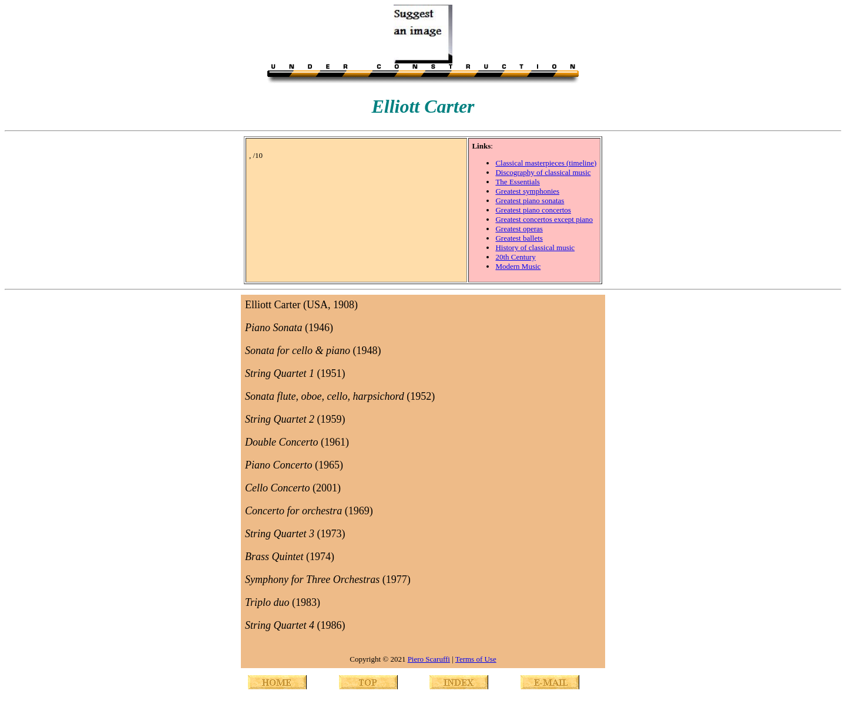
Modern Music (517, 266)
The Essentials (517, 181)
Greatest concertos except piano (544, 219)
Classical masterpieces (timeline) (545, 163)
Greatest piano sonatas (529, 200)
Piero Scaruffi (429, 659)
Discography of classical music (542, 172)
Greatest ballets (519, 238)
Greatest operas (519, 228)
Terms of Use (475, 659)
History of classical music (535, 247)
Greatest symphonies (527, 191)
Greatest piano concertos (533, 209)
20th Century (515, 256)
